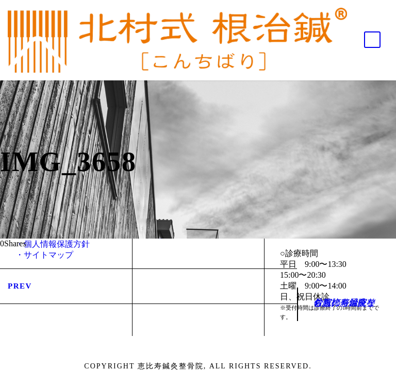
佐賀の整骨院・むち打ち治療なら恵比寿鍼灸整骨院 (344, 303)
